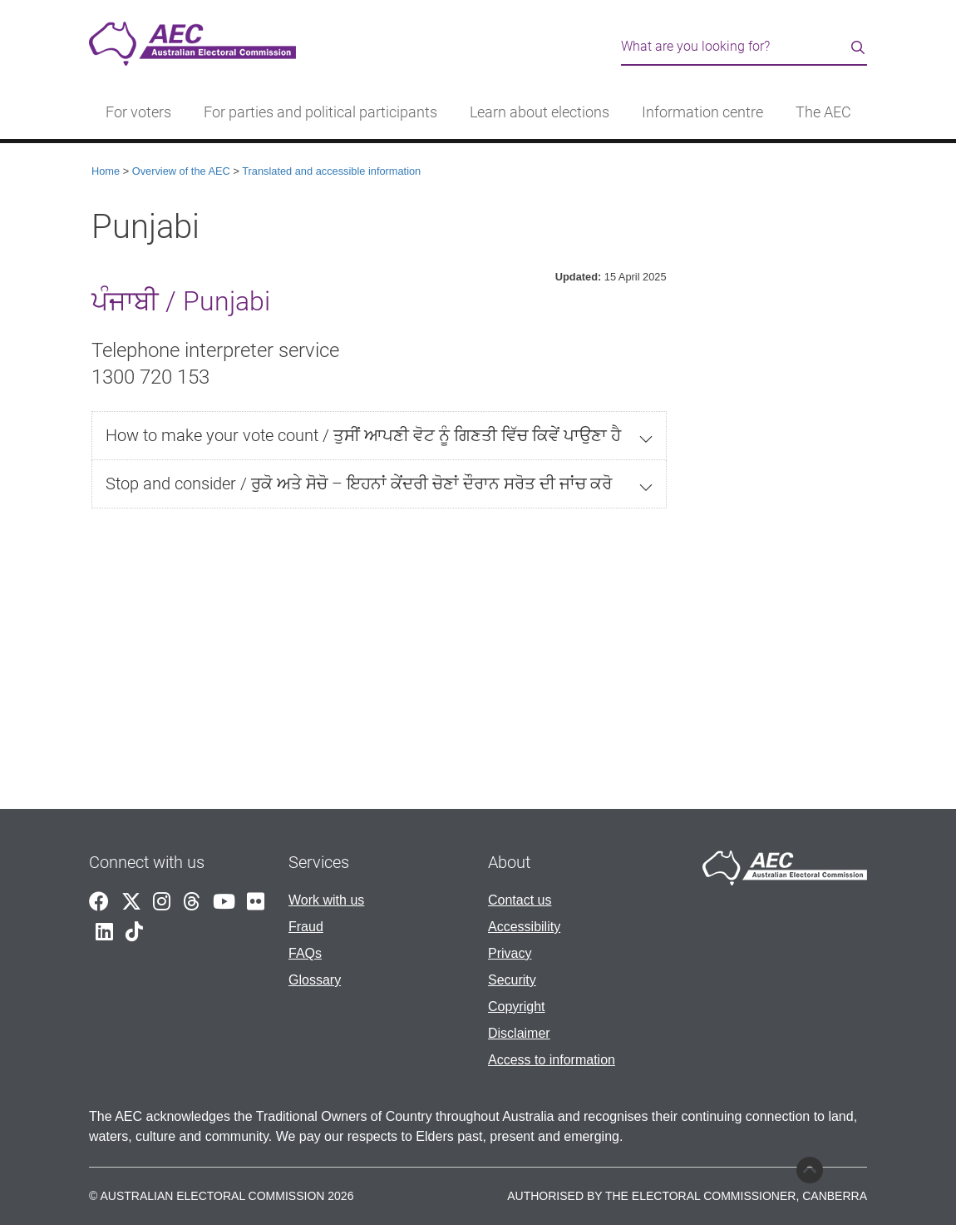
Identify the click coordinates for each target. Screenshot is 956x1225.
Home (105, 171)
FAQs (305, 953)
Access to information (551, 1060)
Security (512, 980)
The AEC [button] (823, 112)
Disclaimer (519, 1033)
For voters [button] (138, 112)
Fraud (305, 927)
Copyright (516, 1006)
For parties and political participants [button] (320, 112)
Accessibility (524, 927)
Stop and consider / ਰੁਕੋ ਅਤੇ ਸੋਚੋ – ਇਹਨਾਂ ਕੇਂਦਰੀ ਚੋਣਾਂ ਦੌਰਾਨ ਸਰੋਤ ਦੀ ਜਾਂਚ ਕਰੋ (359, 483)
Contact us (519, 900)
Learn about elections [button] (539, 112)
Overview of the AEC (181, 171)
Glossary (314, 980)
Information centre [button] (702, 112)
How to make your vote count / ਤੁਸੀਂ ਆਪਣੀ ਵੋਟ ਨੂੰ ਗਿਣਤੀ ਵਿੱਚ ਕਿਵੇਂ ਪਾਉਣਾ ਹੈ (363, 435)
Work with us (326, 900)
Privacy (509, 953)
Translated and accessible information (331, 171)
